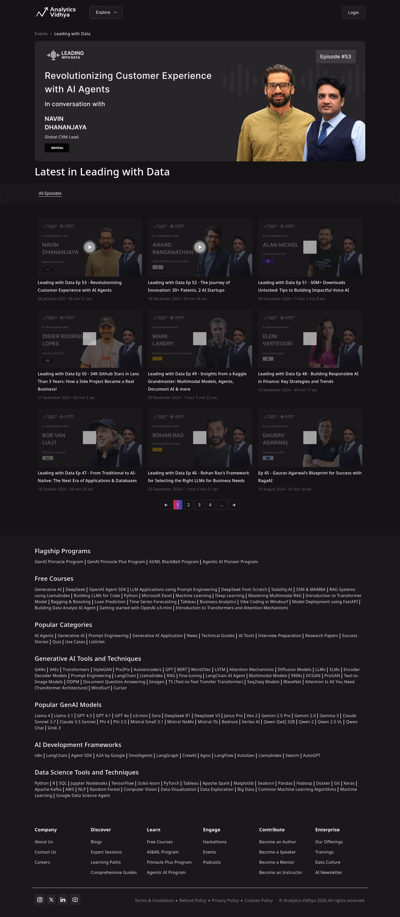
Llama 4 (42, 715)
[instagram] (40, 899)
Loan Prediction (110, 601)
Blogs (96, 842)
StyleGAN (102, 669)
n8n (38, 755)
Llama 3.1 (63, 715)
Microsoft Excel (157, 595)
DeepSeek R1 (178, 715)
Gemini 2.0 (305, 715)
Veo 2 (252, 715)
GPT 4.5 (84, 715)
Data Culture (328, 862)
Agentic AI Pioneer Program (230, 561)
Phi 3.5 (120, 722)
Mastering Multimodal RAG (275, 595)
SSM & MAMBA (311, 589)
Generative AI (48, 589)
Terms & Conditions (154, 900)
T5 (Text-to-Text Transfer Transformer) (205, 681)
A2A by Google (110, 755)
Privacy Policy (225, 900)
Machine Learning (193, 595)
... (221, 505)
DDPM (73, 681)
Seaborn (266, 783)
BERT (182, 669)
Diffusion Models (294, 669)
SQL (63, 783)
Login (353, 12)
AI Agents (44, 635)
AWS (70, 789)
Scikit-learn (149, 783)
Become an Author (277, 842)
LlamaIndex (151, 675)
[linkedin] (63, 899)
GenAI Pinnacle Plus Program (116, 561)
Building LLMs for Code (97, 595)
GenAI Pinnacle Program (59, 561)
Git (337, 783)
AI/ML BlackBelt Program (174, 561)
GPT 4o (122, 715)
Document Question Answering (114, 681)
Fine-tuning (190, 675)
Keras (349, 783)
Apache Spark (216, 783)
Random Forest (105, 789)
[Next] (234, 505)
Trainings (324, 852)
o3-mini (140, 715)
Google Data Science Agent (83, 795)
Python (131, 595)
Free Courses (160, 842)
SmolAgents (141, 755)
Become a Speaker (277, 852)
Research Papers (321, 635)
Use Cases (75, 641)
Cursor (120, 688)
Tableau (188, 601)
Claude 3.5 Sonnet (78, 722)
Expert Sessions (106, 852)
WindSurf (100, 688)
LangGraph (167, 755)
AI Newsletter (328, 872)
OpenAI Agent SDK (107, 589)
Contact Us (45, 852)
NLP (82, 789)
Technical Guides (218, 635)
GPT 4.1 (103, 715)
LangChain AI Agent (225, 675)
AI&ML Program (163, 852)
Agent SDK (81, 755)
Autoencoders (147, 669)
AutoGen (246, 755)
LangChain (125, 675)
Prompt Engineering (109, 635)
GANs (40, 669)
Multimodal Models (268, 675)
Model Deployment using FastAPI (325, 601)
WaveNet (292, 681)
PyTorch (171, 783)
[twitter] (51, 899)
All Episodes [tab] (50, 193)
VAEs (54, 669)
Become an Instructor (280, 872)
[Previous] (166, 505)
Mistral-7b (208, 722)
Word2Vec (201, 669)
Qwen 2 (306, 722)
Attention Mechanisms (251, 669)
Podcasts (212, 862)
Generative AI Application (157, 635)
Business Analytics (218, 601)
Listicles (97, 641)
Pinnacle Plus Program (169, 862)
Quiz (56, 641)
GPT (169, 669)
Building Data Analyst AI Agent (65, 608)
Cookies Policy (258, 900)
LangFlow (224, 755)
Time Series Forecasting (153, 601)
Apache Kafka (48, 789)
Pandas (285, 783)
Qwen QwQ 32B (279, 722)
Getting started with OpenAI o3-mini (135, 608)
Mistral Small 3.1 (147, 722)
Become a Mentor (276, 862)
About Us (44, 842)
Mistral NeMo (180, 722)
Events (41, 33)
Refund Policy (192, 900)
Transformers (76, 669)
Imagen (157, 681)
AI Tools (246, 635)
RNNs (296, 675)
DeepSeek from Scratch (244, 589)
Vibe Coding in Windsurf (264, 601)
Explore (106, 12)
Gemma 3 (329, 715)
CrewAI (189, 755)
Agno (205, 755)
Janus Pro (233, 715)
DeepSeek (75, 589)
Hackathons (215, 842)
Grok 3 (54, 728)
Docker (323, 783)
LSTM (220, 669)
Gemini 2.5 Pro (276, 715)
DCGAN (313, 675)
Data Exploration (216, 789)
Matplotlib (243, 783)
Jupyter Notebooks (89, 783)
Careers (42, 862)
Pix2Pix (123, 669)
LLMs (320, 669)
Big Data (246, 789)
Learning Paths (106, 862)
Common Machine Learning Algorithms (297, 789)
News (192, 635)
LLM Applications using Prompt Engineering (173, 589)
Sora (156, 715)
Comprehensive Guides (114, 872)
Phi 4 (104, 722)
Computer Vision (140, 789)
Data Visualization (178, 789)
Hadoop (304, 783)
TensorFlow (122, 783)
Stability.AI (281, 589)
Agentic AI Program (166, 872)
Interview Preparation (280, 635)
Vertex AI (251, 722)
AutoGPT (311, 755)
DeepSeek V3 (207, 715)
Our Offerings (329, 842)
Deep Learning (229, 595)
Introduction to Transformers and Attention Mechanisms (232, 608)
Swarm (292, 755)
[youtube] (75, 899)
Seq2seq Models (263, 681)
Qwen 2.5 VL (330, 722)
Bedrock (230, 722)
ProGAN (332, 675)
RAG (171, 675)
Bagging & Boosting (71, 601)
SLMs (334, 669)
